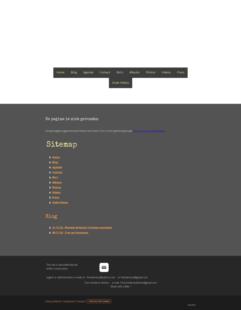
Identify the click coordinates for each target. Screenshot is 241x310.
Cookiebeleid (68, 301)
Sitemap (80, 301)
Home (61, 72)
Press (180, 72)
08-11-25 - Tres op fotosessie (70, 232)
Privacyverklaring (52, 301)
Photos (151, 72)
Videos (166, 72)
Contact (105, 72)
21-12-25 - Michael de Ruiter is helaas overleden (82, 227)
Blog (74, 72)
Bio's (120, 72)
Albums (134, 72)
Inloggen (192, 304)
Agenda (88, 72)
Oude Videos (120, 82)
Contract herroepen (98, 301)
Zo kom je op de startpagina (148, 131)
